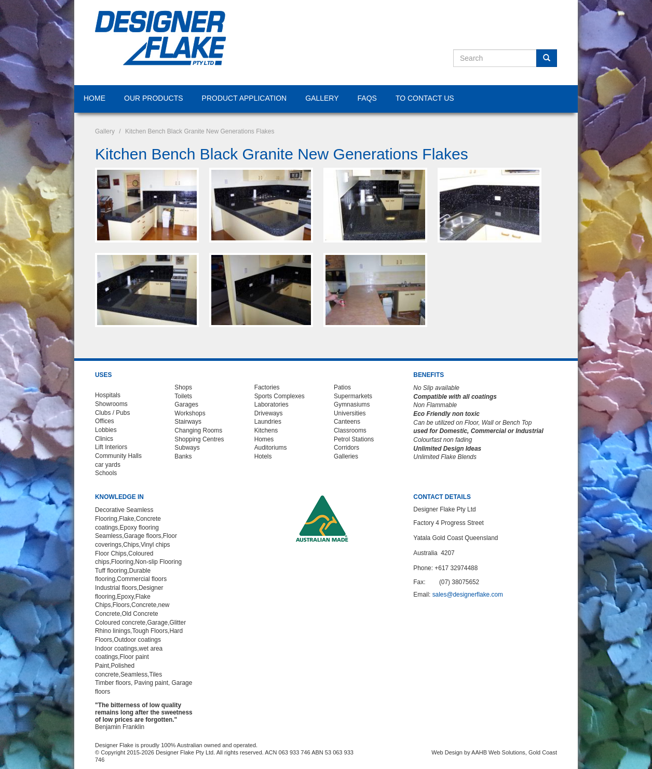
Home (94, 98)
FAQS (367, 98)
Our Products (153, 98)
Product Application (244, 98)
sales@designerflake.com (467, 594)
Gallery (321, 98)
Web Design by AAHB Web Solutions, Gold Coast (494, 752)
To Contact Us (425, 98)
